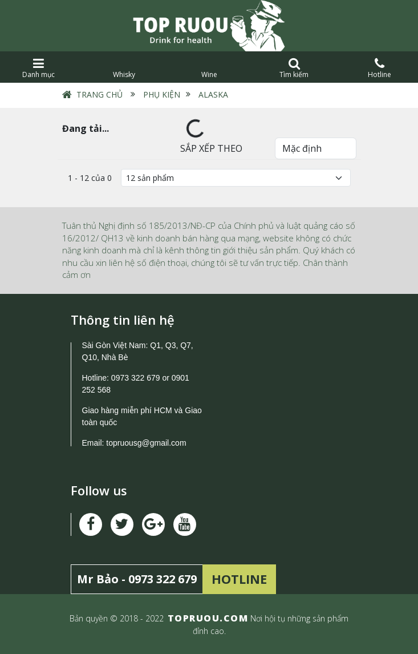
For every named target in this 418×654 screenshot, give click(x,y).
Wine (209, 68)
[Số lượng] (236, 178)
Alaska (213, 94)
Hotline (379, 68)
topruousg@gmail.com (147, 442)
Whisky (123, 68)
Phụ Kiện (161, 94)
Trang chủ (99, 94)
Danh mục (38, 68)
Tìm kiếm (294, 68)
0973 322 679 (135, 377)
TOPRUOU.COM (208, 618)
